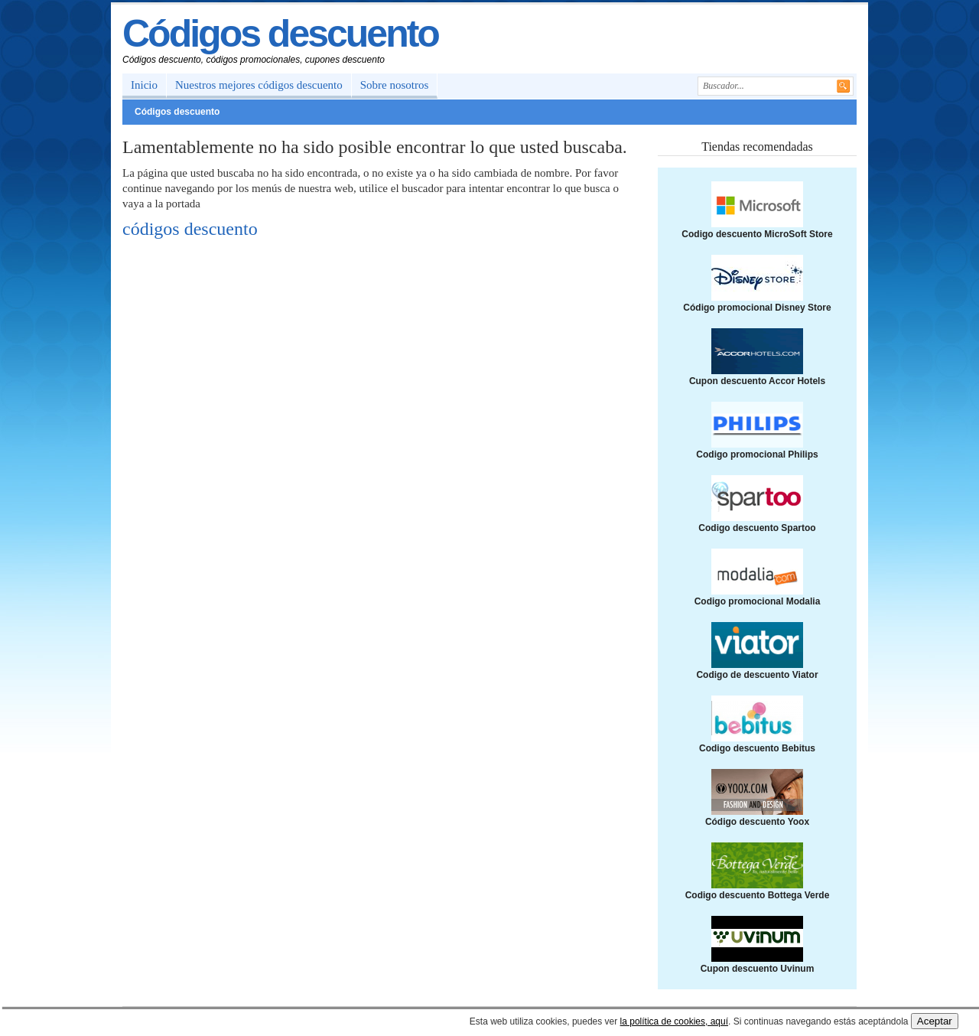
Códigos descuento (280, 33)
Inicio (144, 85)
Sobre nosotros (394, 85)
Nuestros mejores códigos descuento (259, 85)
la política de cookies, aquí (674, 1021)
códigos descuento (190, 229)
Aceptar (934, 1021)
